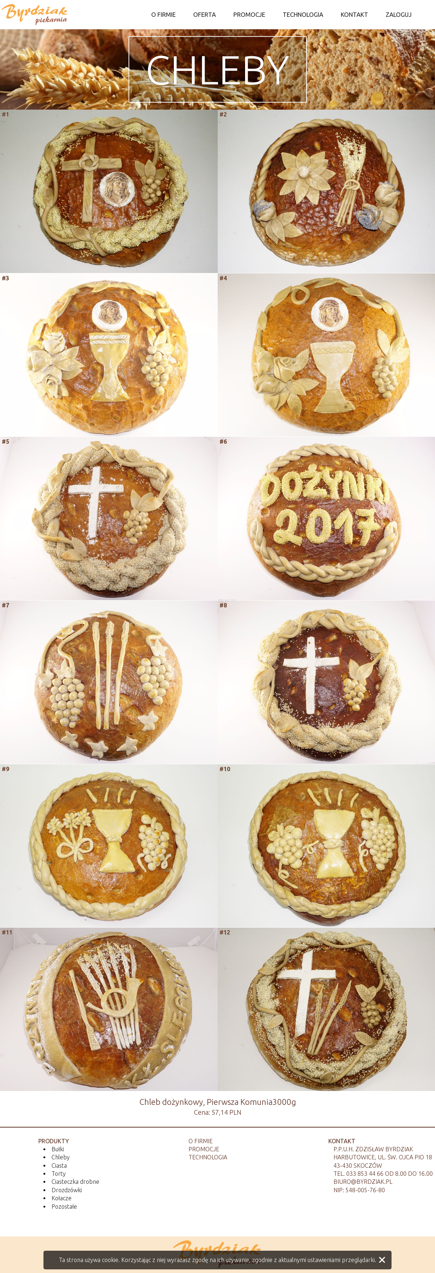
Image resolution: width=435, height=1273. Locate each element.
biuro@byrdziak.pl (362, 1181)
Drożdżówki (66, 1190)
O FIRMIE (163, 14)
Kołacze (61, 1198)
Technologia (207, 1157)
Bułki (57, 1149)
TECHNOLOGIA (303, 14)
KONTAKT (354, 14)
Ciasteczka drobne (75, 1181)
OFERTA (204, 14)
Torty (58, 1173)
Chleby (217, 69)
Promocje (203, 1149)
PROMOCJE (249, 14)
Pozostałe (64, 1206)
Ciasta (59, 1165)
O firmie (200, 1141)
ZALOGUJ (399, 14)
